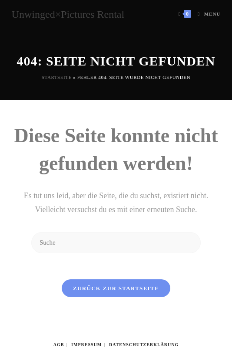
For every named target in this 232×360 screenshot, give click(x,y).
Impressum (86, 344)
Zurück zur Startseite (116, 288)
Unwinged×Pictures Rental (68, 14)
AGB (58, 344)
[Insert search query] (116, 242)
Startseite (57, 77)
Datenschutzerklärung (144, 344)
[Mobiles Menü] (205, 14)
